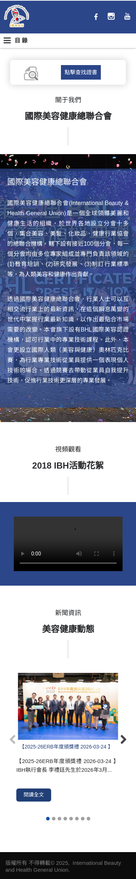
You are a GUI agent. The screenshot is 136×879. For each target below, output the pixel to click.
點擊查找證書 (81, 72)
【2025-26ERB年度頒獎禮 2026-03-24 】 (66, 747)
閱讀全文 (34, 795)
